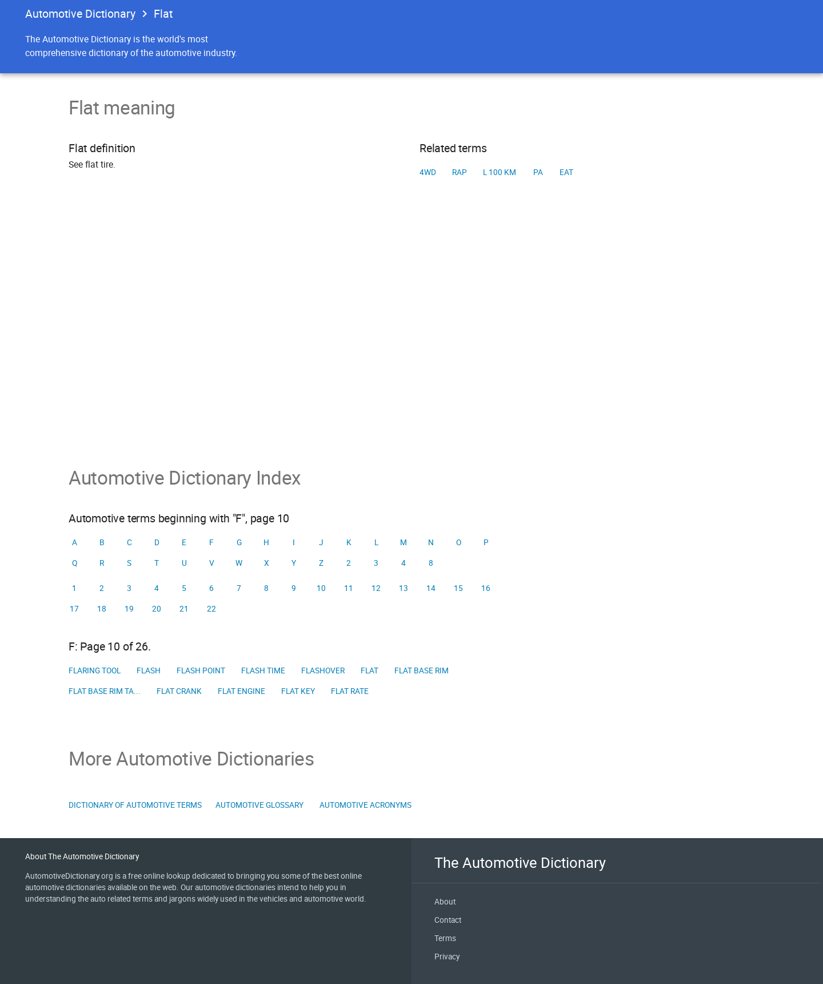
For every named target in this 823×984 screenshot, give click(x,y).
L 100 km (499, 172)
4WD (428, 172)
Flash (149, 670)
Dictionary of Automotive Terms (135, 805)
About (445, 901)
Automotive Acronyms (365, 805)
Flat (369, 670)
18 (101, 609)
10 (321, 588)
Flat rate (350, 691)
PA (538, 172)
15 (458, 588)
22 (211, 609)
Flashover (323, 670)
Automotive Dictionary (80, 13)
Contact (447, 920)
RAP (459, 172)
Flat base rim (421, 670)
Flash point (201, 670)
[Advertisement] (411, 340)
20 (156, 609)
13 (403, 588)
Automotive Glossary (259, 805)
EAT (566, 172)
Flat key (298, 691)
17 (74, 609)
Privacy (447, 956)
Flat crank (179, 691)
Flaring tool (95, 670)
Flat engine (241, 691)
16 (485, 588)
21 (184, 609)
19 (129, 609)
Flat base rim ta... (105, 691)
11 (348, 588)
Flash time (263, 670)
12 (376, 588)
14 (431, 588)
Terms (445, 938)
